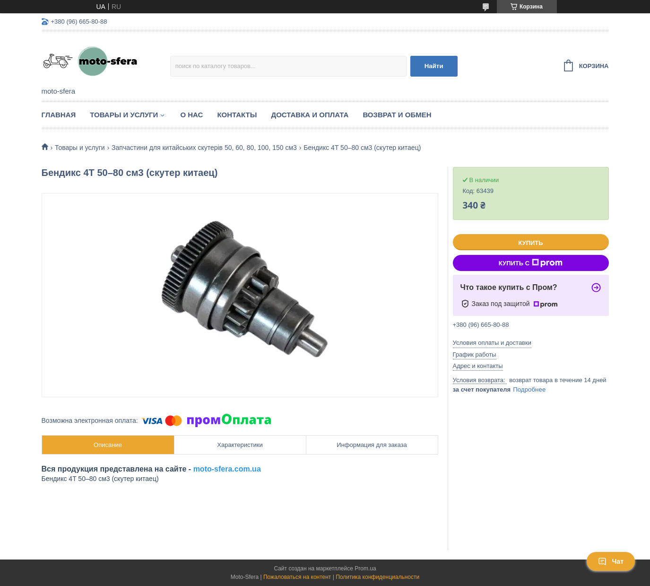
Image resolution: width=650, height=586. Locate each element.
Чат (611, 561)
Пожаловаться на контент (297, 577)
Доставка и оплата (309, 114)
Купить (530, 242)
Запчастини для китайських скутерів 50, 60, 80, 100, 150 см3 (204, 147)
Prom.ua (365, 568)
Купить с (531, 263)
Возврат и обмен (397, 114)
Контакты (237, 114)
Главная (59, 114)
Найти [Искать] (434, 66)
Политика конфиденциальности (377, 577)
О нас (191, 114)
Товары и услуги (124, 114)
